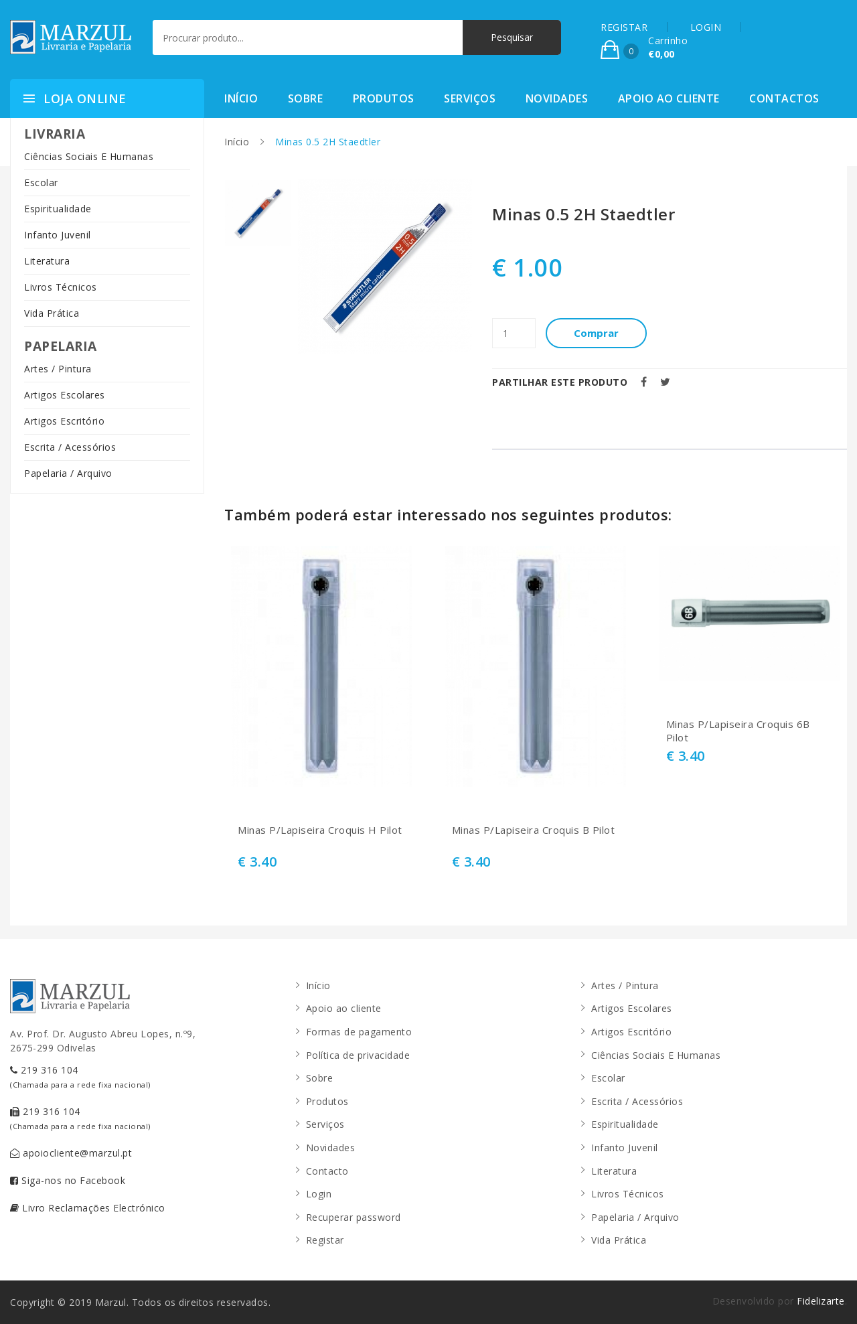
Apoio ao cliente (669, 98)
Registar (325, 1240)
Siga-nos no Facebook (67, 1180)
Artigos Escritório (64, 421)
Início (241, 98)
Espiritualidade (58, 208)
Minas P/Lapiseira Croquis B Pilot (533, 830)
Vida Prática (51, 313)
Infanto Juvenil (57, 234)
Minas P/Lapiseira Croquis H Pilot (320, 830)
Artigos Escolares (64, 394)
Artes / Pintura (58, 368)
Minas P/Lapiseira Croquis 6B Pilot (738, 731)
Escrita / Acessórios (70, 447)
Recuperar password (353, 1217)
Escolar (41, 182)
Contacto (327, 1171)
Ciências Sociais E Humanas (88, 156)
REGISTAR (624, 27)
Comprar (596, 333)
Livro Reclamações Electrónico (87, 1207)
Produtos (383, 98)
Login (319, 1193)
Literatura (47, 260)
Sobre (305, 98)
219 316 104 (80, 1076)
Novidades (557, 98)
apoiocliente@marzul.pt (71, 1153)
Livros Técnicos (60, 287)
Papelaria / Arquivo (68, 473)
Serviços (469, 98)
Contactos (784, 98)
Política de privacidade (358, 1055)
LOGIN (706, 27)
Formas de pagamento (359, 1031)
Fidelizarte (821, 1301)
